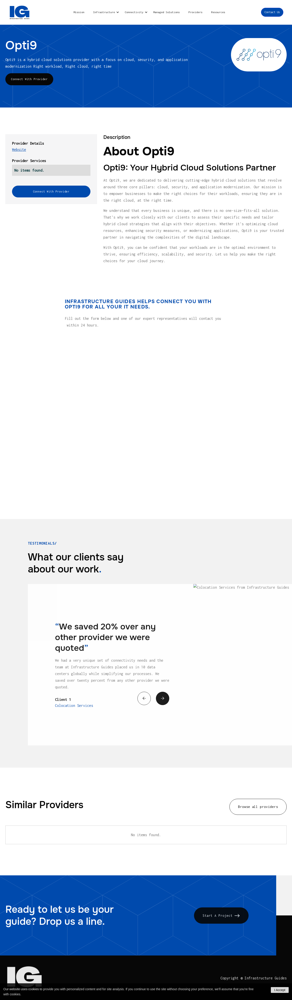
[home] (20, 12)
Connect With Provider (29, 79)
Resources (218, 12)
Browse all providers (258, 807)
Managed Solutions (166, 12)
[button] (105, 12)
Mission (79, 12)
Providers (195, 12)
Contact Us (272, 12)
